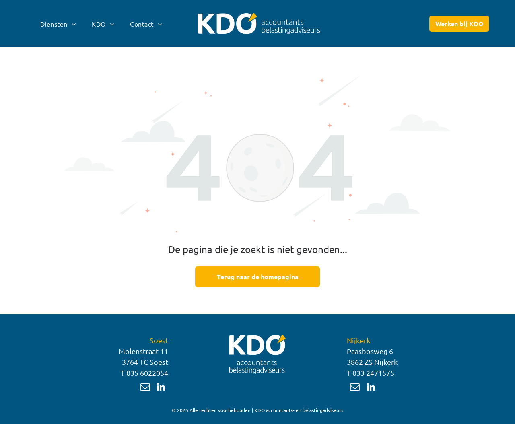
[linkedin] (161, 388)
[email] (145, 388)
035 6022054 (147, 372)
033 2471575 (373, 372)
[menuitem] (58, 23)
